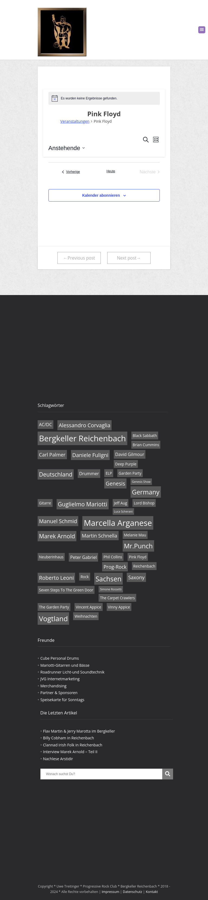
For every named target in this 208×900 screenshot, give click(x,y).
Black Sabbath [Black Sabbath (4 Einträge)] (145, 435)
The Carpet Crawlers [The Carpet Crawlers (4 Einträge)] (117, 597)
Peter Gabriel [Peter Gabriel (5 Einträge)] (83, 557)
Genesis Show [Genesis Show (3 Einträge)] (141, 482)
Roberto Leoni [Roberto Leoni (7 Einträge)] (56, 577)
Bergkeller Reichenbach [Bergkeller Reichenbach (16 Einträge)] (82, 438)
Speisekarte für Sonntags (62, 699)
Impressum (110, 891)
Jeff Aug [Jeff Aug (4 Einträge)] (120, 503)
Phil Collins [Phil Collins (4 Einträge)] (112, 556)
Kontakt (152, 891)
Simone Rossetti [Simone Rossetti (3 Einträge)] (111, 589)
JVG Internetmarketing (60, 678)
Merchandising (53, 685)
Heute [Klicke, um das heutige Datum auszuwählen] (110, 171)
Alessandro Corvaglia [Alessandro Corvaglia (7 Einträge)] (84, 425)
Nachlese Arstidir (58, 758)
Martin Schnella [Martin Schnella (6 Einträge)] (99, 535)
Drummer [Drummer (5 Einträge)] (89, 474)
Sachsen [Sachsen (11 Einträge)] (109, 578)
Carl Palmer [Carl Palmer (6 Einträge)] (52, 454)
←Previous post (79, 258)
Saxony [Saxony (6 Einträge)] (136, 577)
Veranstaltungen (74, 121)
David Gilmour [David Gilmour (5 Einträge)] (129, 454)
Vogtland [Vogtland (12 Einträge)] (53, 618)
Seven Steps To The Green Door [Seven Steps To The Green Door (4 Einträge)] (66, 590)
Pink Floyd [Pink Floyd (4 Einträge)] (137, 556)
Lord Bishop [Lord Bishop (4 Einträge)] (144, 503)
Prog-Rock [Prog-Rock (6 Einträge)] (114, 567)
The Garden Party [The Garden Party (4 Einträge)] (54, 607)
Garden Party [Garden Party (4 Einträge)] (130, 473)
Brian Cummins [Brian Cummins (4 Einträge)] (146, 444)
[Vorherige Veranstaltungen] (71, 172)
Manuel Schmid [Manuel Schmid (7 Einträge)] (58, 521)
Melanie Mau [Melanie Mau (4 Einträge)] (135, 535)
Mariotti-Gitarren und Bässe (64, 665)
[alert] (104, 98)
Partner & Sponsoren (58, 692)
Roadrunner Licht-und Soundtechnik (72, 672)
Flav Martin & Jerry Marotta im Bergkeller (79, 731)
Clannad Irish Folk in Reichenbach (72, 744)
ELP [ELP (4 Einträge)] (109, 473)
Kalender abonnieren (101, 195)
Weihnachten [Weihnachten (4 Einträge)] (85, 616)
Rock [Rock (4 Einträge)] (84, 576)
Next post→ (129, 258)
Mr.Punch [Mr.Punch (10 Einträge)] (138, 546)
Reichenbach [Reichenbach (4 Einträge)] (144, 566)
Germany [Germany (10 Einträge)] (146, 492)
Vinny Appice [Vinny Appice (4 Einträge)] (119, 607)
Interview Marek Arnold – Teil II (70, 751)
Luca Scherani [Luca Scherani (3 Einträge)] (123, 511)
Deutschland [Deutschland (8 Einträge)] (55, 474)
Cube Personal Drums (59, 658)
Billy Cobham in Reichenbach (68, 737)
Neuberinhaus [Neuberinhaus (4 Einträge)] (51, 556)
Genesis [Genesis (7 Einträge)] (115, 483)
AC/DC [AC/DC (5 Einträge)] (45, 425)
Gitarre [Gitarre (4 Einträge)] (45, 503)
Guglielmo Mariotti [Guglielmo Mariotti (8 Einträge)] (82, 504)
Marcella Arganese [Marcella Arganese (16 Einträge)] (118, 522)
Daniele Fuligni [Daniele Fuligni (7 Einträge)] (90, 455)
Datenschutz (132, 891)
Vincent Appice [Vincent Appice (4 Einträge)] (88, 607)
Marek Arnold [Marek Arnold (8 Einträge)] (57, 536)
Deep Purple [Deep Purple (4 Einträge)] (125, 464)
